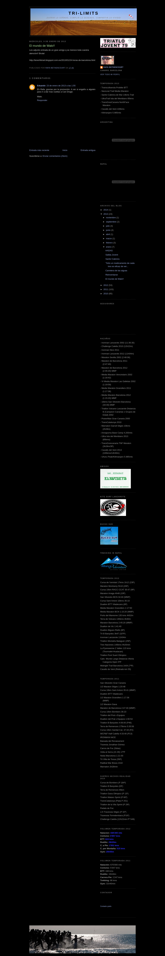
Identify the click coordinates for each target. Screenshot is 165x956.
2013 (106, 214)
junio (108, 230)
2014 (106, 210)
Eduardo (41, 85)
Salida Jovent (111, 255)
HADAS (109, 250)
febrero (109, 242)
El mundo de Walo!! (114, 279)
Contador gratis (105, 906)
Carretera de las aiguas (116, 270)
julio (108, 226)
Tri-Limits (83, 13)
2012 (106, 285)
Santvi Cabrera (112, 259)
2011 (106, 289)
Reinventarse (111, 275)
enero (109, 247)
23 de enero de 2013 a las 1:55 (61, 85)
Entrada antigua (88, 150)
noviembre (111, 217)
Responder (42, 100)
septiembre (111, 222)
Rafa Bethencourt (113, 67)
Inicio (65, 150)
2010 (106, 293)
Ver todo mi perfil (110, 74)
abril (108, 234)
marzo (109, 238)
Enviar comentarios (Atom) (55, 156)
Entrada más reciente (39, 150)
